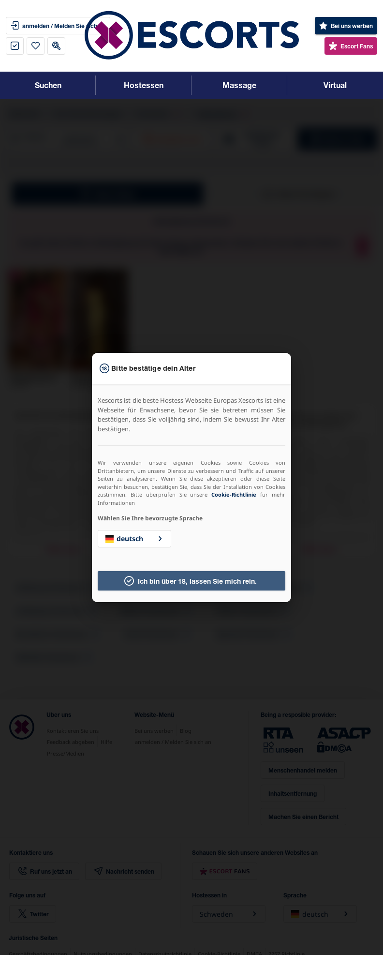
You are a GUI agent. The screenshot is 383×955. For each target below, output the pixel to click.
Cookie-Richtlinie (233, 494)
